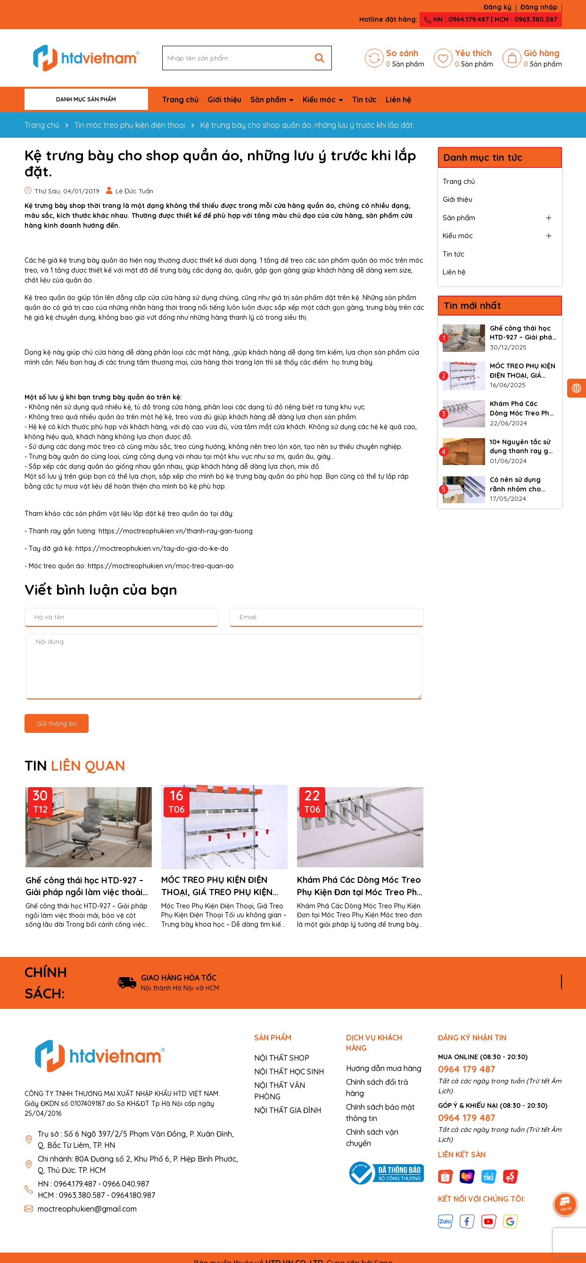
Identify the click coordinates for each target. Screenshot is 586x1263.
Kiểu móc (320, 99)
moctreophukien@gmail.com (87, 1208)
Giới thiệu (224, 99)
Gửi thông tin (56, 723)
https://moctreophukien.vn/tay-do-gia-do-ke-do (152, 548)
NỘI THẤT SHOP (281, 1058)
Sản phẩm (269, 99)
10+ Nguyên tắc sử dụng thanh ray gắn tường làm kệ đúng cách (523, 447)
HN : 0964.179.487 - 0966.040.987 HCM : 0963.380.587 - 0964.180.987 (96, 1189)
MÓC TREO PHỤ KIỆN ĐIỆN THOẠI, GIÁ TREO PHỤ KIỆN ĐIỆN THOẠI (216, 885)
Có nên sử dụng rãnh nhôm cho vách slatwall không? (515, 484)
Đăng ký (498, 7)
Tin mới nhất (472, 305)
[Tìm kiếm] (319, 58)
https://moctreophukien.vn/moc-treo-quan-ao (161, 566)
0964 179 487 (466, 1069)
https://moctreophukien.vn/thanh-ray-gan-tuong (175, 531)
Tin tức (364, 99)
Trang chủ (180, 99)
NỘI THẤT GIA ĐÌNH (287, 1110)
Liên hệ (398, 99)
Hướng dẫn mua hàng (383, 1068)
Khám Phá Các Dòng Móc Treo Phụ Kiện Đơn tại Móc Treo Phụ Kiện (359, 885)
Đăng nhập (538, 7)
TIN (75, 765)
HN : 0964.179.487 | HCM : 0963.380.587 (490, 19)
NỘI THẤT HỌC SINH (289, 1071)
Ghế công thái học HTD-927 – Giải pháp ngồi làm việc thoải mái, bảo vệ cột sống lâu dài (84, 885)
